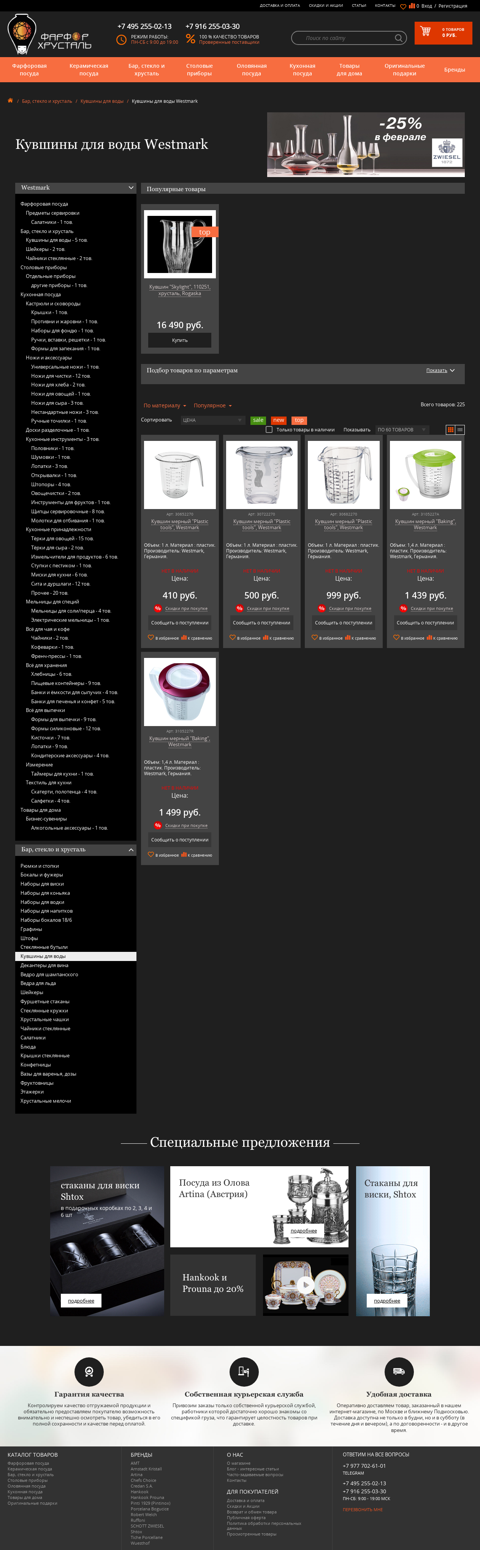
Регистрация (453, 6)
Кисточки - (50, 737)
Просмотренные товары (251, 1534)
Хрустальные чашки (45, 1019)
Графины (31, 929)
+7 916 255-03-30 (364, 1491)
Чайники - (50, 637)
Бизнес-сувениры (46, 818)
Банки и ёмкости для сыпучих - (74, 692)
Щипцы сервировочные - (68, 511)
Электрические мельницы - (70, 619)
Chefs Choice (143, 1480)
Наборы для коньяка (45, 892)
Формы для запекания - (65, 348)
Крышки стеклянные (45, 1055)
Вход (426, 6)
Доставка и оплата (280, 5)
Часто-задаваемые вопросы (255, 1474)
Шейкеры (32, 992)
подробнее (81, 1300)
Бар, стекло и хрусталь (146, 69)
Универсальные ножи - (65, 366)
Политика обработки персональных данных (264, 1525)
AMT (135, 1463)
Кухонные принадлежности (58, 529)
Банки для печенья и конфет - (73, 701)
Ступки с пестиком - (61, 565)
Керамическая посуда (89, 69)
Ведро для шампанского (49, 974)
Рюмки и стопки (40, 865)
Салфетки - (50, 800)
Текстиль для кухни (48, 782)
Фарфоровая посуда (29, 69)
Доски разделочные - (58, 429)
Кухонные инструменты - (63, 439)
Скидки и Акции (326, 5)
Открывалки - (54, 475)
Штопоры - (51, 484)
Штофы (29, 938)
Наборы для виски (42, 883)
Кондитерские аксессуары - (70, 755)
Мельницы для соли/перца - (71, 610)
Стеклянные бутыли (44, 946)
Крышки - (49, 312)
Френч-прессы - (56, 656)
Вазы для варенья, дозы (48, 1073)
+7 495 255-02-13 (364, 1483)
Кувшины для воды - (57, 239)
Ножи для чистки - (61, 375)
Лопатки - (49, 466)
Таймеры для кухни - (62, 773)
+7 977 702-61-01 (364, 1465)
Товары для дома (349, 69)
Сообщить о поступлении (180, 622)
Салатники (33, 1037)
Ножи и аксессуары (49, 357)
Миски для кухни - (59, 574)
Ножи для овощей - (61, 393)
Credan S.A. (142, 1486)
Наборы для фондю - (62, 330)
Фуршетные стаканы (45, 1001)
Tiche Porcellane (147, 1537)
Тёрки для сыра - (57, 547)
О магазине (238, 1463)
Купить (180, 340)
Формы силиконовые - (66, 728)
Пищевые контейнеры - (66, 683)
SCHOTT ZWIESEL (147, 1526)
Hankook (140, 1491)
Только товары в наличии (300, 429)
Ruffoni (138, 1520)
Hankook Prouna (147, 1497)
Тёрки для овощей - (62, 538)
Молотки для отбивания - (68, 520)
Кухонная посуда (302, 69)
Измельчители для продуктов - (74, 556)
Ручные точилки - (59, 420)
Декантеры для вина (44, 965)
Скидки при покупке (186, 608)
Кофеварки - (52, 646)
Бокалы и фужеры (42, 874)
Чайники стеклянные (45, 1028)
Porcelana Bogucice (150, 1509)
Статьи (359, 5)
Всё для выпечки (45, 710)
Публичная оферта (246, 1517)
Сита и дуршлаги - (60, 583)
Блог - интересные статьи (253, 1469)
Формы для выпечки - (64, 719)
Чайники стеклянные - (59, 258)
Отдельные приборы (51, 276)
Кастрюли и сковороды (53, 303)
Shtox (136, 1531)
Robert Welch (144, 1514)
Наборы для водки (42, 902)
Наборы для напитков (47, 910)
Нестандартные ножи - (65, 412)
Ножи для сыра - (57, 402)
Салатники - (52, 222)
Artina (137, 1474)
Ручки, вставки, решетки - (68, 339)
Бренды (454, 69)
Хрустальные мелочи (46, 1100)
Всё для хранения (46, 665)
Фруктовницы (37, 1082)
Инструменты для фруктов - (71, 502)
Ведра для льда (38, 983)
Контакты (385, 5)
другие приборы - (59, 285)
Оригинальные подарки (405, 69)
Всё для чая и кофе (48, 629)
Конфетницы (36, 1064)
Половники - (52, 448)
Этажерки (32, 1091)
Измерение (39, 764)
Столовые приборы (199, 69)
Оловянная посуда (252, 69)
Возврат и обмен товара (252, 1512)
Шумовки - (51, 456)
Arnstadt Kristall (146, 1469)
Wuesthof (140, 1543)
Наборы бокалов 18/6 (46, 919)
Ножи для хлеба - (58, 384)
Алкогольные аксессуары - (69, 827)
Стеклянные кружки (44, 1010)
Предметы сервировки (52, 212)
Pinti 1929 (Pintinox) (150, 1503)
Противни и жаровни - (64, 321)
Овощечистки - (56, 493)
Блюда (28, 1046)
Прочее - (49, 592)
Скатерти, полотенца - (64, 791)
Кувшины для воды (102, 101)
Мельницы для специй (52, 601)
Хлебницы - (51, 673)
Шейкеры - (45, 249)
